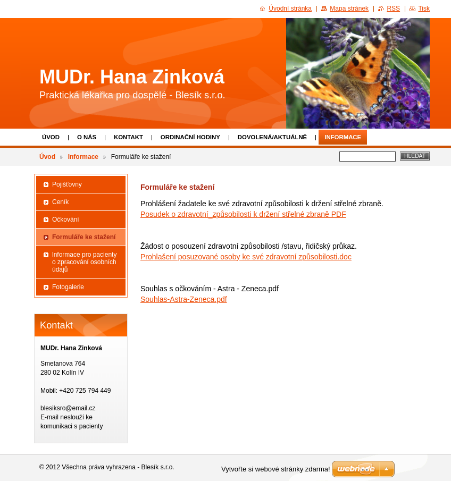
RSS (393, 8)
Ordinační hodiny (190, 137)
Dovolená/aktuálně (272, 137)
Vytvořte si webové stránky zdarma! (275, 469)
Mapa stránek (349, 8)
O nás (86, 137)
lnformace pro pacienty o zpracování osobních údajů (84, 262)
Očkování (65, 219)
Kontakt (128, 137)
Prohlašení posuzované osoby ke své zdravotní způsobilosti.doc (246, 256)
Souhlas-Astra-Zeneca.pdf (183, 299)
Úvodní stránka (290, 8)
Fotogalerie (68, 287)
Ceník (60, 202)
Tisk (424, 8)
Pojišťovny (67, 184)
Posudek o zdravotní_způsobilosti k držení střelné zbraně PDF (243, 214)
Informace (342, 137)
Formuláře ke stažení (83, 237)
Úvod (51, 137)
